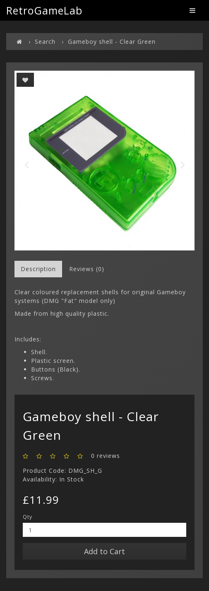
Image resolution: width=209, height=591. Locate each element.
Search (45, 41)
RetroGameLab (44, 10)
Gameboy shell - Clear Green (112, 41)
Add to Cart (104, 551)
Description (38, 269)
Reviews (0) (86, 269)
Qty (27, 516)
